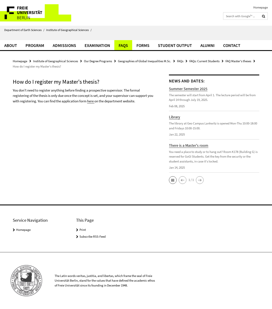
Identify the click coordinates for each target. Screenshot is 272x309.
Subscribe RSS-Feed (92, 236)
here (90, 101)
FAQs (123, 45)
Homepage (260, 7)
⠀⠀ (7, 36)
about (10, 45)
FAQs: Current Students (204, 61)
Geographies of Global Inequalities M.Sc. (144, 61)
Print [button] (82, 230)
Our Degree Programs (98, 61)
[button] (173, 180)
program (35, 45)
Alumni (207, 45)
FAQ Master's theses (238, 61)
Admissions (64, 45)
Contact (231, 45)
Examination (97, 45)
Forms (142, 45)
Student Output (175, 45)
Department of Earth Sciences (24, 29)
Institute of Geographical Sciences (69, 29)
